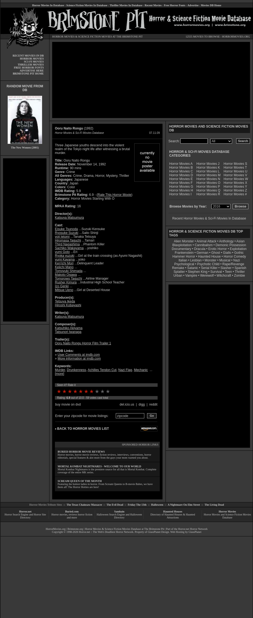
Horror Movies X (235, 183)
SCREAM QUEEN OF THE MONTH (80, 481)
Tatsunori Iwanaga (68, 332)
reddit (153, 404)
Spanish (240, 268)
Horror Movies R (208, 194)
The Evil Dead (115, 504)
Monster (210, 260)
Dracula (199, 249)
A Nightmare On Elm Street (184, 504)
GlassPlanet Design (158, 531)
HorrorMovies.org (55, 528)
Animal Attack (206, 241)
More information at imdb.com (79, 358)
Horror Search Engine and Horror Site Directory (25, 516)
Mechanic (141, 370)
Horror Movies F (181, 183)
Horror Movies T (235, 167)
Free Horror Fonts (174, 5)
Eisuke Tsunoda (66, 229)
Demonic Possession (230, 245)
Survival (216, 272)
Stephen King (197, 272)
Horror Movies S (235, 164)
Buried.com (72, 511)
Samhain (119, 511)
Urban (177, 275)
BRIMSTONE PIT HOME (28, 73)
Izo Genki (62, 286)
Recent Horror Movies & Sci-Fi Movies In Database (209, 218)
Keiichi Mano (64, 267)
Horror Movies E (181, 179)
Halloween (157, 504)
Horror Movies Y (235, 187)
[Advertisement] (24, 240)
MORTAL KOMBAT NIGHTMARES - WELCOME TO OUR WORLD (99, 466)
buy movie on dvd (68, 404)
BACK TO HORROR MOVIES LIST (83, 429)
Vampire (191, 275)
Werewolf (207, 275)
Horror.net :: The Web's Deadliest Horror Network (106, 531)
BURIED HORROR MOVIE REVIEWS (81, 451)
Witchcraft (224, 275)
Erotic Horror (217, 249)
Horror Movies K (208, 167)
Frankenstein (184, 253)
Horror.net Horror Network (193, 528)
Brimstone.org (75, 528)
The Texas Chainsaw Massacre (84, 504)
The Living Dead (214, 504)
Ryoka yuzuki (64, 256)
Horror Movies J (208, 164)
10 (108, 391)
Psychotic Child (208, 264)
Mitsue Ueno (64, 290)
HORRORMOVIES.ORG (236, 36)
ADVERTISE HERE (32, 70)
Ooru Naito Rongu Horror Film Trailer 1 (83, 343)
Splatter (179, 272)
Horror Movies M (208, 175)
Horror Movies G (181, 187)
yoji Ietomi (62, 237)
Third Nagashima (67, 244)
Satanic (192, 268)
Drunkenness (76, 370)
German (202, 253)
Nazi (236, 260)
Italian (183, 260)
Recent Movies (153, 5)
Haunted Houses (172, 511)
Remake (178, 268)
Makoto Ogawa (66, 275)
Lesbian (196, 260)
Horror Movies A (181, 164)
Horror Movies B (181, 167)
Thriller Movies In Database (126, 5)
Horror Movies (227, 511)
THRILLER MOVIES (31, 64)
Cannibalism (204, 245)
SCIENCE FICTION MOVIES (95, 36)
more (59, 374)
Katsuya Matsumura (69, 218)
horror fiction (85, 514)
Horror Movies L (208, 171)
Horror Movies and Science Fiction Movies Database (227, 516)
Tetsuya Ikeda (65, 301)
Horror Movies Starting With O (92, 198)
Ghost (215, 253)
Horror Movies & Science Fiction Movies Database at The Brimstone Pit (124, 528)
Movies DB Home (211, 5)
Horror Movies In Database (48, 5)
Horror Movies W (236, 179)
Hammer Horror (184, 256)
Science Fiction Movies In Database (86, 5)
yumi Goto (62, 252)
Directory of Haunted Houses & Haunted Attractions (173, 516)
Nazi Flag (125, 370)
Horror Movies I (180, 194)
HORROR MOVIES (63, 36)
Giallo (227, 253)
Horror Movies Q (208, 190)
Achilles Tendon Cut (102, 370)
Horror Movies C (181, 171)
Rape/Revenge (233, 264)
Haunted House (209, 256)
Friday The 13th (137, 504)
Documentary (181, 249)
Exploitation (238, 249)
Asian (240, 241)
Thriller (240, 272)
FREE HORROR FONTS (29, 67)
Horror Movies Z (235, 190)
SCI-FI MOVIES (34, 61)
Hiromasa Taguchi (68, 240)
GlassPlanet (195, 531)
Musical (224, 260)
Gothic (239, 253)
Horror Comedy (235, 256)
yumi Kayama (65, 259)
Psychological (184, 264)
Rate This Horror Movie (114, 195)
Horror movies (59, 514)
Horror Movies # (235, 194)
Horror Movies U (235, 171)
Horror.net (25, 511)
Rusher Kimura (66, 282)
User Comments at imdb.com (79, 355)
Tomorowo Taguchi (68, 278)
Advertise (193, 5)
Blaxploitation (182, 245)
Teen (228, 272)
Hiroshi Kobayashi (68, 305)
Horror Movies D (181, 175)
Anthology (226, 241)
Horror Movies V (235, 175)
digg (142, 404)
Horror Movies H (181, 190)
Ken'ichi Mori (64, 263)
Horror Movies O (208, 183)
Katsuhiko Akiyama (68, 328)
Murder (60, 370)
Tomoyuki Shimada (68, 271)
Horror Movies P (208, 187)
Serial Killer (209, 268)
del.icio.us (127, 404)
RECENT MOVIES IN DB (28, 55)
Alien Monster (184, 241)
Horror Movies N (208, 179)
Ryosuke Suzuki (66, 233)
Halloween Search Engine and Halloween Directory (119, 516)
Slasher (226, 268)
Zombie (239, 275)
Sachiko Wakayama (69, 248)
